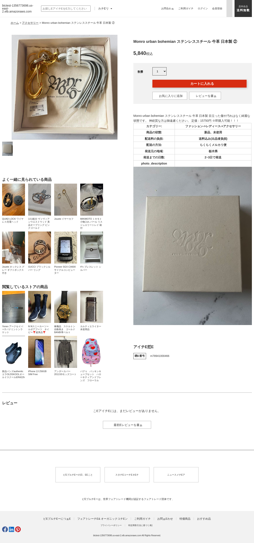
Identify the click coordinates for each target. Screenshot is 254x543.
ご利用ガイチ (185, 8)
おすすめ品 (204, 518)
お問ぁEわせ (165, 518)
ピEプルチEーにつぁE (57, 518)
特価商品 (184, 518)
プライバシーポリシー (111, 525)
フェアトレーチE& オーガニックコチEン (102, 518)
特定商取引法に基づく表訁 (141, 525)
